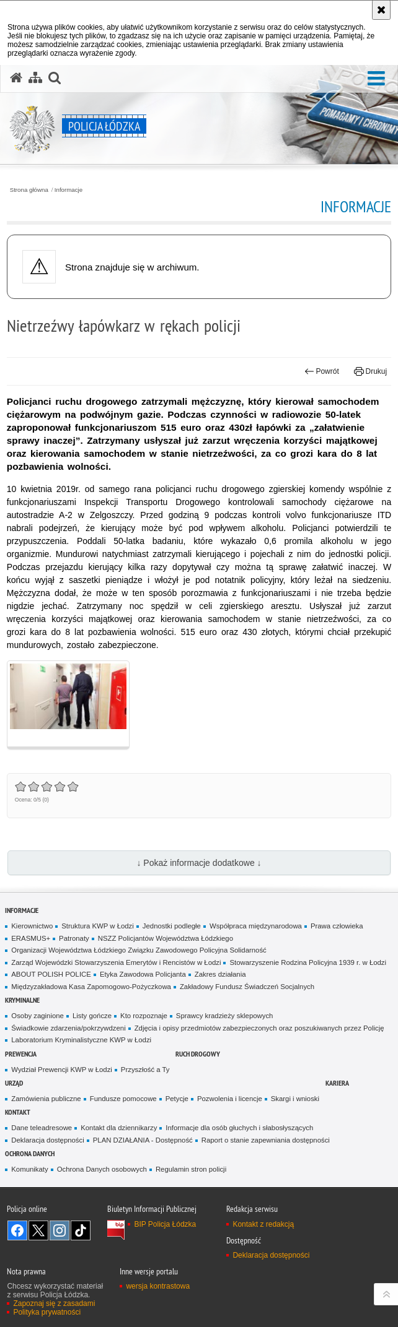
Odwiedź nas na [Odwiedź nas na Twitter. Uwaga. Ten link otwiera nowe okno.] (38, 1230)
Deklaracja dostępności (47, 1140)
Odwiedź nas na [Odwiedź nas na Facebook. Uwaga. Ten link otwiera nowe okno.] (17, 1230)
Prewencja (21, 1053)
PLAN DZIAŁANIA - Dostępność (143, 1140)
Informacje (68, 190)
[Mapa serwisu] (35, 78)
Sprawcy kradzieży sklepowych (224, 1015)
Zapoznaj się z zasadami (54, 1303)
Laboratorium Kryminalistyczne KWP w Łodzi (81, 1040)
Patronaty (74, 938)
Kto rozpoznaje (143, 1015)
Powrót (321, 371)
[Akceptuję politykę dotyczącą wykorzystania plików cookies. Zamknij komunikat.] (381, 10)
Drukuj (370, 371)
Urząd (14, 1082)
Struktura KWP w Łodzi (97, 926)
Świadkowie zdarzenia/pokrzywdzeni (68, 1028)
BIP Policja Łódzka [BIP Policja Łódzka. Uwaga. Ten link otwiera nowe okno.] (165, 1224)
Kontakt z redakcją (263, 1224)
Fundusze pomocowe (123, 1098)
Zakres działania (220, 974)
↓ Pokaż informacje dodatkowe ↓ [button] (198, 863)
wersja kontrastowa (158, 1286)
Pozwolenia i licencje (229, 1098)
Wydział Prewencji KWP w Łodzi (61, 1069)
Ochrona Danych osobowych (102, 1169)
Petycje (177, 1098)
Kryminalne (22, 1000)
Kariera (337, 1082)
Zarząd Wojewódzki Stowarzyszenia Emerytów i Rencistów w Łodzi (116, 962)
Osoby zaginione (37, 1015)
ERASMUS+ (30, 938)
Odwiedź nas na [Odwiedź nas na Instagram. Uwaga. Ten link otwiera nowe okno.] (59, 1230)
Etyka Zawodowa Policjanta (143, 974)
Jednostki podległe (172, 926)
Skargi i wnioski (295, 1098)
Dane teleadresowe (41, 1127)
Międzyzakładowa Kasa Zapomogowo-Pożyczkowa (91, 986)
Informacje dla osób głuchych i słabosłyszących (239, 1127)
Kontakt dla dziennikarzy (119, 1127)
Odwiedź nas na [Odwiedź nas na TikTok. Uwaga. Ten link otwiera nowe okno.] (81, 1230)
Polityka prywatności (47, 1312)
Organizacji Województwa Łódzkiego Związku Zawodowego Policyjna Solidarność (138, 950)
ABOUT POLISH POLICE (51, 974)
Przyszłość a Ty (145, 1069)
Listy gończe (92, 1015)
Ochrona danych (30, 1153)
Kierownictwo (32, 926)
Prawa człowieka (337, 926)
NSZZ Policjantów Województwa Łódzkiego (165, 938)
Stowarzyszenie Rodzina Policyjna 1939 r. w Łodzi (307, 962)
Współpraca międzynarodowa (256, 926)
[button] (376, 78)
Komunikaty (29, 1169)
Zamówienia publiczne (46, 1098)
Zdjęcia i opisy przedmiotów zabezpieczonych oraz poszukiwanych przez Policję (259, 1028)
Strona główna (29, 190)
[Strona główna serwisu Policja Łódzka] (16, 78)
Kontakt (17, 1112)
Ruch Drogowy (197, 1053)
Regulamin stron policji (191, 1169)
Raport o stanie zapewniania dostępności (265, 1140)
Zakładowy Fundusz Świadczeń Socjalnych (247, 986)
